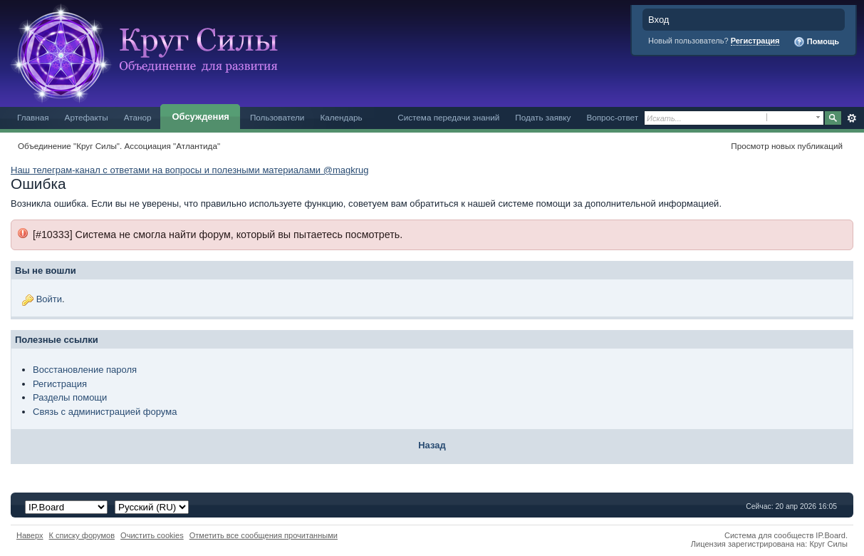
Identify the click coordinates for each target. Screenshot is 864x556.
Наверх (29, 535)
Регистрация (755, 40)
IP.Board (830, 535)
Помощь (816, 42)
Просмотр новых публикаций (787, 145)
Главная (33, 117)
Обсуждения (200, 116)
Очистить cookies (152, 535)
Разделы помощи (70, 397)
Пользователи (277, 117)
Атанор (138, 117)
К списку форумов (82, 535)
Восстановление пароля (85, 369)
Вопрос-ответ (612, 117)
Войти (49, 299)
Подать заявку (543, 117)
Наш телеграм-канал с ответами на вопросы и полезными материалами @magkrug (189, 170)
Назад (432, 445)
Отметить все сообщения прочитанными (263, 535)
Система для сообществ (768, 535)
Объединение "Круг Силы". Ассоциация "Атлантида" (119, 145)
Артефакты (86, 117)
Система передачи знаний (448, 117)
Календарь (341, 117)
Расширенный (851, 118)
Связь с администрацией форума (105, 411)
